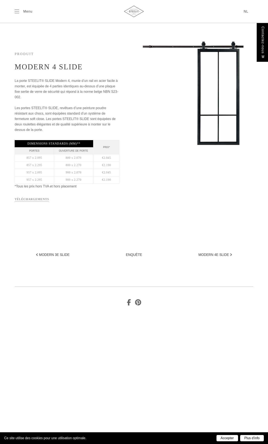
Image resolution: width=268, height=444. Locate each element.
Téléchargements (32, 199)
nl (246, 11)
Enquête (134, 255)
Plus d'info (252, 438)
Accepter (227, 438)
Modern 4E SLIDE (215, 255)
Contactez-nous (263, 42)
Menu (27, 11)
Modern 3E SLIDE (53, 255)
